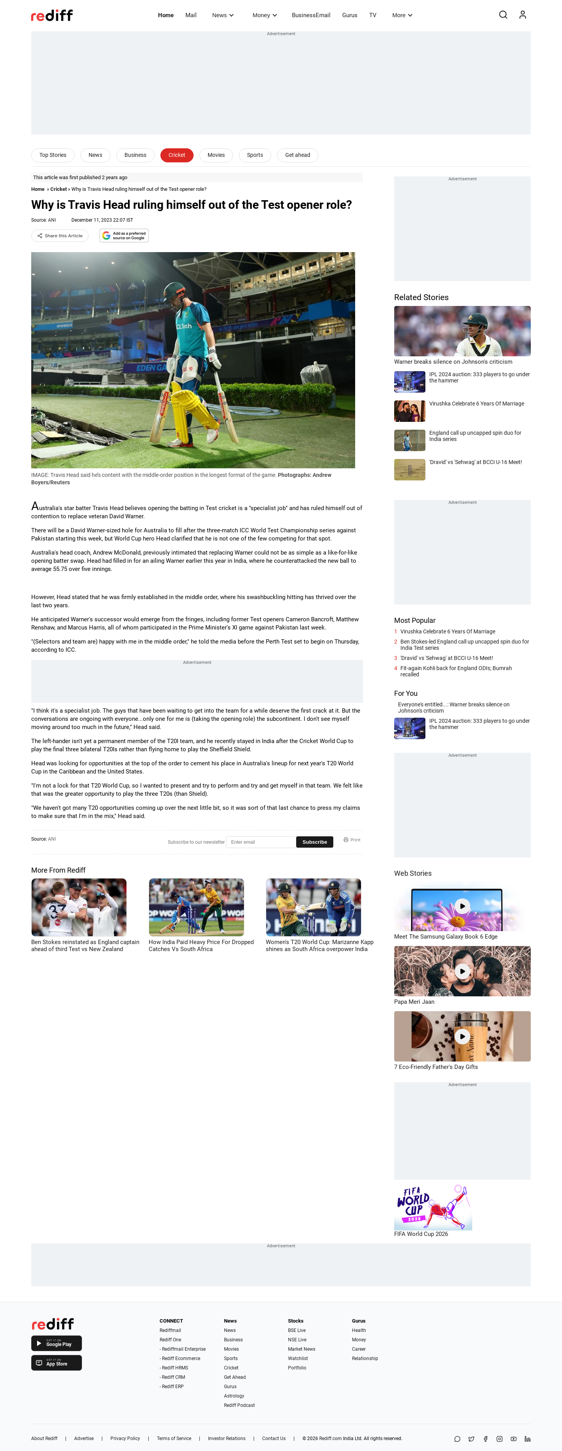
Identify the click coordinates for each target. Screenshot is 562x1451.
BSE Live (297, 1330)
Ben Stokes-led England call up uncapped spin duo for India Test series (464, 644)
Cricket (177, 155)
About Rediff (44, 1438)
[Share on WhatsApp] (457, 1439)
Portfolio (297, 1368)
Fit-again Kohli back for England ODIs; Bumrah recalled (456, 671)
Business (135, 155)
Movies (216, 155)
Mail (191, 15)
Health (359, 1330)
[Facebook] (485, 1439)
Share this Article (60, 236)
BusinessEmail (311, 15)
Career (359, 1349)
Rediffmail (170, 1330)
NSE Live (297, 1340)
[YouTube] (513, 1439)
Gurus (349, 15)
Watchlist (298, 1358)
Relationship (365, 1358)
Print (352, 840)
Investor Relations (226, 1438)
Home (166, 15)
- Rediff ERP (172, 1386)
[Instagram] (499, 1439)
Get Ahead (235, 1377)
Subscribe (314, 842)
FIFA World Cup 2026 (421, 1234)
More (402, 15)
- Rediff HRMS (174, 1368)
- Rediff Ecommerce (180, 1358)
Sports (255, 155)
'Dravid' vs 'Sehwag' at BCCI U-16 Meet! (446, 658)
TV (373, 15)
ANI (52, 220)
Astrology (234, 1396)
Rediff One (170, 1340)
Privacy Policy (125, 1438)
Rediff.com (330, 1438)
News (223, 15)
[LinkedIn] (528, 1439)
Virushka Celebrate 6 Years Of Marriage (447, 631)
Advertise (84, 1438)
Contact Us (274, 1438)
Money (265, 15)
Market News (301, 1349)
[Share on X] (471, 1439)
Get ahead (297, 155)
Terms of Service (174, 1438)
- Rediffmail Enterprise (183, 1349)
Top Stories (52, 155)
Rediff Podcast (239, 1405)
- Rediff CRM (172, 1377)
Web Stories (413, 873)
